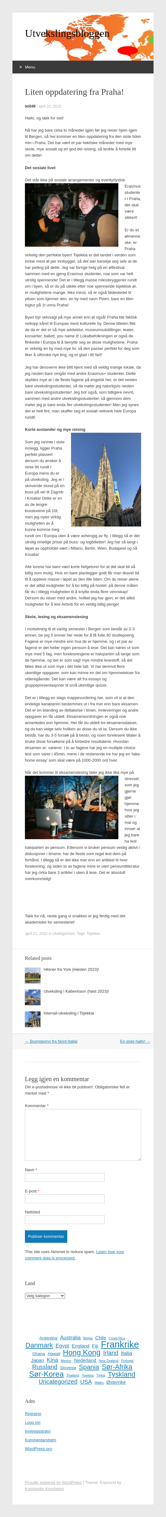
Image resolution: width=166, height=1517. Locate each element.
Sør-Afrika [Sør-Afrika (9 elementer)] (117, 1367)
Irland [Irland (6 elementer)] (110, 1353)
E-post (32, 1191)
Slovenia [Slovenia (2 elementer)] (68, 1367)
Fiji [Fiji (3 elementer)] (95, 1345)
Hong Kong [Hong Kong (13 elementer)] (82, 1352)
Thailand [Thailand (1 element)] (72, 1375)
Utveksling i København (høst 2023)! (76, 991)
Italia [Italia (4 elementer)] (126, 1353)
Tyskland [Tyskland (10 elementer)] (121, 1374)
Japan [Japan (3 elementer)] (37, 1360)
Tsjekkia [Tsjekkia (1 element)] (88, 1375)
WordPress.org (38, 1448)
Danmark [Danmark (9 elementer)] (39, 1345)
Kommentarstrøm (40, 1440)
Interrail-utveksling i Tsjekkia (69, 1013)
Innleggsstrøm (37, 1431)
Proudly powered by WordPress (53, 1482)
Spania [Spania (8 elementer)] (89, 1367)
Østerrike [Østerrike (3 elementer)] (116, 1382)
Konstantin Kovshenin (44, 1488)
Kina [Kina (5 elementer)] (52, 1360)
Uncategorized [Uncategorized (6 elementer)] (58, 1381)
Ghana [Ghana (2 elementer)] (38, 1353)
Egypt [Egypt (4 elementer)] (62, 1346)
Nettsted (32, 1212)
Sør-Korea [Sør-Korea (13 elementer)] (46, 1374)
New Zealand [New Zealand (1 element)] (108, 1361)
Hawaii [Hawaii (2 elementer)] (54, 1353)
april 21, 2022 (50, 106)
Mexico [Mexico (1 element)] (66, 1361)
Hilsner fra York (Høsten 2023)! (71, 969)
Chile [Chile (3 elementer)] (100, 1337)
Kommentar (37, 1105)
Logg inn (32, 1422)
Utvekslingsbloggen (67, 33)
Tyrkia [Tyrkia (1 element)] (100, 1375)
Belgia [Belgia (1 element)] (88, 1338)
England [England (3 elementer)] (81, 1345)
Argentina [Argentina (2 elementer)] (48, 1338)
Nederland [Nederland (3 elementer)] (85, 1360)
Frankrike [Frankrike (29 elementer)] (120, 1344)
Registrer (33, 1413)
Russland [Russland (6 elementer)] (44, 1367)
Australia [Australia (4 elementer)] (70, 1338)
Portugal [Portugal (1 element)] (127, 1361)
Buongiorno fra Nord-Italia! (51, 1041)
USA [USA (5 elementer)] (86, 1382)
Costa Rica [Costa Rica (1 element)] (117, 1338)
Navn (31, 1169)
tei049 (30, 106)
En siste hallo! (135, 1041)
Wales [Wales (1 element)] (99, 1382)
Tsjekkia (93, 933)
